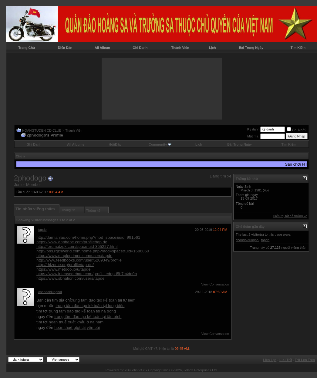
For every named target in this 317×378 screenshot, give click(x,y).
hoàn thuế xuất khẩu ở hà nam (76, 322)
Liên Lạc (270, 360)
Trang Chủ (27, 47)
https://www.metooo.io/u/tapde (63, 269)
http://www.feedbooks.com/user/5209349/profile (79, 260)
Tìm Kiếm (298, 47)
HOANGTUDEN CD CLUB (42, 130)
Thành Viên (180, 47)
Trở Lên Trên (305, 360)
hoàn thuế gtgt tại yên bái (77, 327)
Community (160, 144)
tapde (42, 229)
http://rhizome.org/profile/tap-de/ (65, 264)
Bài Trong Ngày (251, 47)
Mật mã (252, 136)
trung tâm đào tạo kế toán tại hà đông (82, 311)
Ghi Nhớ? (296, 130)
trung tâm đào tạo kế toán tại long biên (90, 305)
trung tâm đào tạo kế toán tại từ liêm (103, 300)
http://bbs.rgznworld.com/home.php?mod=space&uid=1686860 (92, 251)
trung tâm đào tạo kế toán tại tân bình (87, 316)
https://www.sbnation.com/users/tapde (70, 278)
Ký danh (253, 129)
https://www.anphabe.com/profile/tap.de (71, 242)
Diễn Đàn (65, 47)
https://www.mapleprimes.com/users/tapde (74, 255)
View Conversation (215, 284)
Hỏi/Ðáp (115, 144)
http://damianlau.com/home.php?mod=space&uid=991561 (88, 237)
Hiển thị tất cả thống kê (290, 216)
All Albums (75, 144)
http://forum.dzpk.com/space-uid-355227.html (76, 246)
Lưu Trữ (285, 360)
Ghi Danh (140, 47)
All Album (102, 47)
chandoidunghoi (50, 292)
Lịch (212, 47)
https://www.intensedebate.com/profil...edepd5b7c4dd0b (86, 274)
